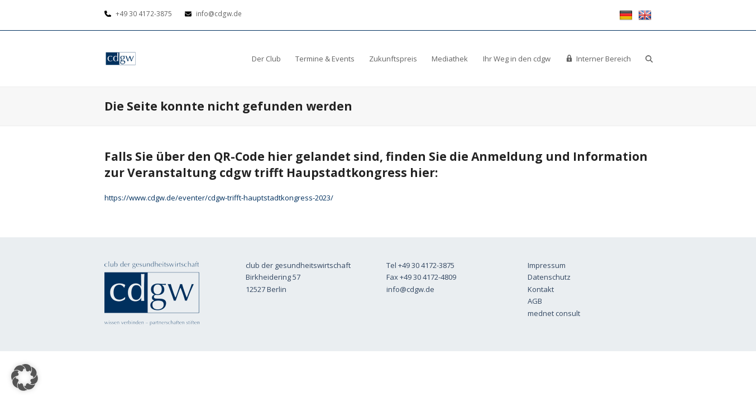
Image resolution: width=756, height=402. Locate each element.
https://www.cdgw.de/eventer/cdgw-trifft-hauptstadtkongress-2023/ (218, 198)
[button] (649, 59)
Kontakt (541, 289)
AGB (535, 301)
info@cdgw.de (410, 289)
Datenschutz (549, 277)
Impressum (547, 265)
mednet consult (554, 313)
